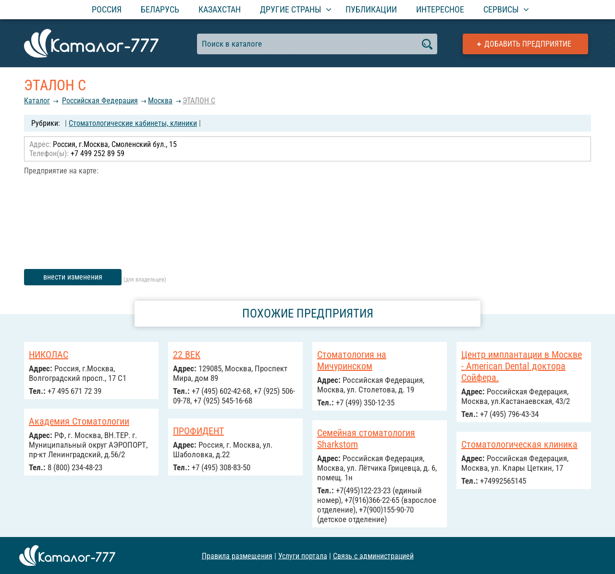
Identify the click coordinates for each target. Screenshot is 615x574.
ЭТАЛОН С (199, 100)
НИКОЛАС (48, 354)
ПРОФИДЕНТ (198, 431)
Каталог (37, 100)
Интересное (440, 9)
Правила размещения (237, 555)
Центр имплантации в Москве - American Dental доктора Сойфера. (521, 366)
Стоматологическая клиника (519, 444)
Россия (107, 9)
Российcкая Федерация (100, 100)
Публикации (371, 9)
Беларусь (160, 9)
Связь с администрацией (373, 555)
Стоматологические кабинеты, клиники (133, 123)
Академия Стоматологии (79, 421)
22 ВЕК (186, 354)
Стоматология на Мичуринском (351, 360)
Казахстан (219, 9)
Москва (160, 100)
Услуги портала (302, 555)
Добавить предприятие (527, 44)
